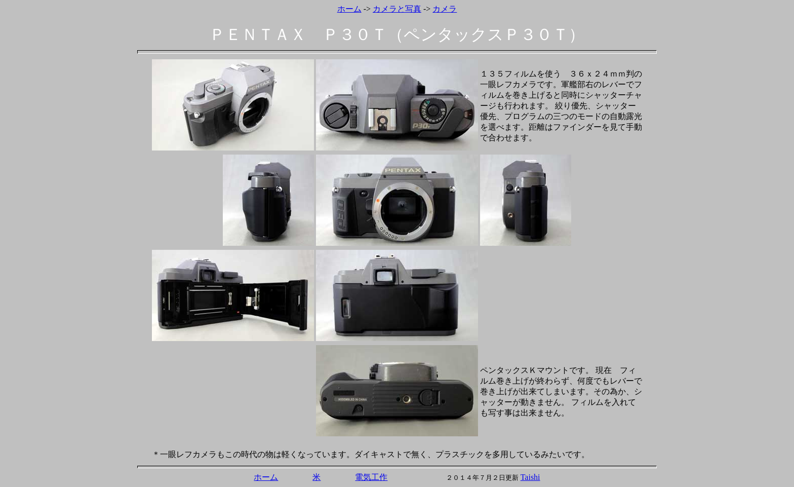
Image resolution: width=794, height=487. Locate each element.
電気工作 (371, 477)
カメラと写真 (397, 9)
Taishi (530, 477)
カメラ (444, 9)
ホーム (349, 9)
